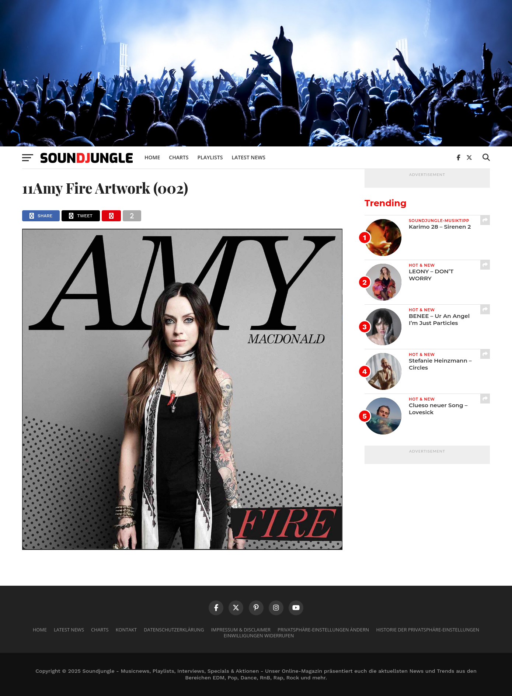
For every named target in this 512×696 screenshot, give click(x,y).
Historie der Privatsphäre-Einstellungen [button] (427, 629)
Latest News (248, 157)
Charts (178, 157)
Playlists (210, 157)
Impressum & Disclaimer (241, 629)
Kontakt (126, 629)
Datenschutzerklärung (174, 629)
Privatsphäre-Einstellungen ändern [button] (323, 629)
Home (152, 157)
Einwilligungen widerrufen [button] (259, 635)
